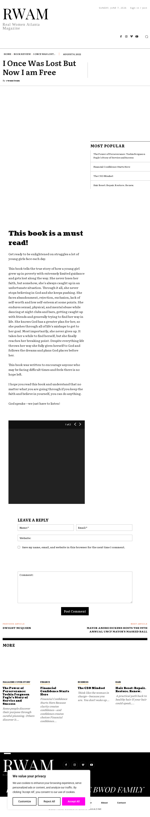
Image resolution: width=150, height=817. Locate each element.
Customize (24, 801)
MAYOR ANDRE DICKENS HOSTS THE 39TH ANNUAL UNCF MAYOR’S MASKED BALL (117, 629)
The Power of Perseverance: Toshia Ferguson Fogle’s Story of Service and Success (119, 155)
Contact (121, 802)
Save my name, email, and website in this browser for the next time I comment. (73, 547)
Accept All (74, 801)
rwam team (13, 80)
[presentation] (46, 562)
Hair (118, 681)
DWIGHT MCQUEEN (17, 628)
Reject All (49, 801)
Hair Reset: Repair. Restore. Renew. (113, 185)
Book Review (22, 54)
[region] (49, 789)
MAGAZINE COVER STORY (16, 681)
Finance (45, 681)
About (104, 802)
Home (7, 54)
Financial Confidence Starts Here (111, 166)
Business (83, 681)
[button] (146, 36)
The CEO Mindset (103, 176)
